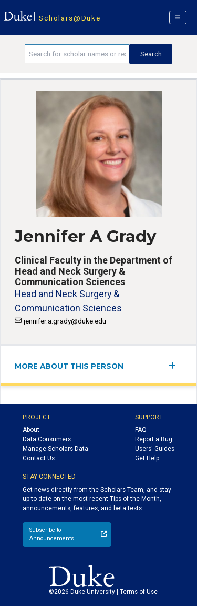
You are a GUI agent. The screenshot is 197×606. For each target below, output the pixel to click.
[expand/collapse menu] (175, 365)
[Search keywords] (77, 53)
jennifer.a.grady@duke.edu (65, 321)
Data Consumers (47, 439)
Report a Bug (153, 439)
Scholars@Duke (69, 18)
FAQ (141, 429)
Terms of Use (139, 591)
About (31, 429)
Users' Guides (154, 448)
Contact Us (39, 458)
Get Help (147, 458)
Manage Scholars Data (55, 448)
